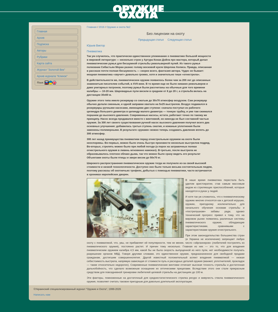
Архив (40, 37)
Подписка (43, 44)
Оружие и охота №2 (118, 27)
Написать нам (42, 294)
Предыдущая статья (151, 39)
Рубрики (42, 56)
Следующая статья (180, 39)
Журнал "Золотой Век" (51, 69)
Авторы (41, 50)
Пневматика (94, 51)
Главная (42, 31)
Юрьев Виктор (96, 45)
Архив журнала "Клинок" (52, 76)
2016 (101, 27)
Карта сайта (44, 63)
